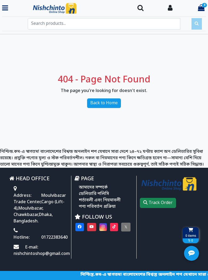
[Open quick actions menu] (191, 253)
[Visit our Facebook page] (79, 227)
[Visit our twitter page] (125, 227)
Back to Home (104, 103)
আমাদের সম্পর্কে (93, 187)
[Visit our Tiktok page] (114, 227)
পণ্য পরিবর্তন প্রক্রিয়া (97, 207)
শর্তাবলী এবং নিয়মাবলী (100, 200)
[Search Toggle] (140, 8)
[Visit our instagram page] (103, 227)
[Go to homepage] (70, 9)
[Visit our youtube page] (91, 227)
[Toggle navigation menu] (5, 8)
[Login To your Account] (170, 8)
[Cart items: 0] (201, 8)
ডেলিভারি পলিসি (94, 194)
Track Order (158, 203)
